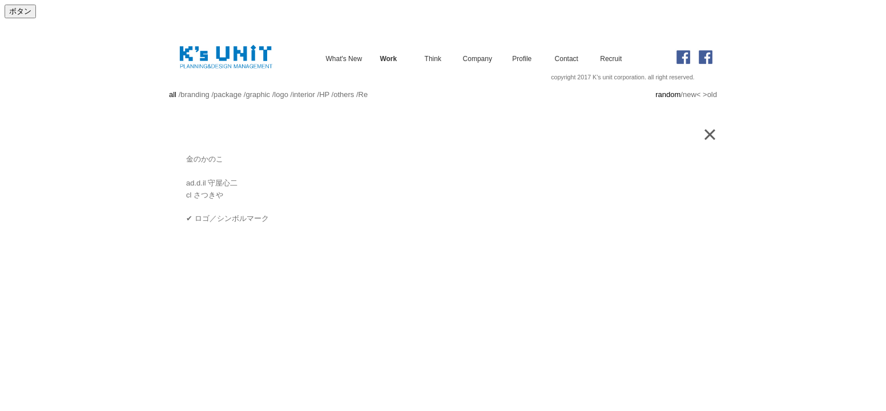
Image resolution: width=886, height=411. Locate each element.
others (343, 94)
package (227, 94)
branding (195, 94)
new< (691, 94)
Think (433, 58)
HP (324, 94)
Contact (566, 58)
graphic (257, 94)
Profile (521, 58)
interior (303, 94)
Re (363, 94)
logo (281, 94)
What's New (343, 58)
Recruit (611, 58)
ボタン (20, 11)
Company (477, 58)
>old (710, 94)
